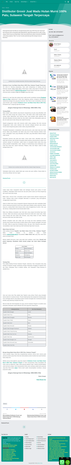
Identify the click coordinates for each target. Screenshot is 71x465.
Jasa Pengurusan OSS (30, 438)
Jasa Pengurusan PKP (42, 438)
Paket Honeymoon (42, 440)
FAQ (7, 1)
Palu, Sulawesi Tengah (16, 362)
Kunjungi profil (56, 45)
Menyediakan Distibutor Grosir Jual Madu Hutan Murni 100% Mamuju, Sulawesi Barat (12, 417)
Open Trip (17, 1)
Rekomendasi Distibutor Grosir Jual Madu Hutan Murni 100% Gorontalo (36, 416)
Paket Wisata (28, 442)
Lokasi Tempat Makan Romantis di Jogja (62, 108)
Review (5, 403)
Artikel (11, 1)
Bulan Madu (40, 436)
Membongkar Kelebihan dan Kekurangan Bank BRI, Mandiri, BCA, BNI (62, 76)
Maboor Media (40, 463)
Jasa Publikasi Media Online (30, 440)
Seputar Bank (29, 444)
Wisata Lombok (41, 448)
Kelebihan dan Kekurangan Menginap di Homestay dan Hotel (63, 118)
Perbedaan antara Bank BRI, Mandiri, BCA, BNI (62, 98)
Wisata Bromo (41, 446)
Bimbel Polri (33, 1)
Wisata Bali (28, 446)
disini (9, 443)
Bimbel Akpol (24, 1)
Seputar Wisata (41, 444)
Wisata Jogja (28, 448)
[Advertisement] (24, 52)
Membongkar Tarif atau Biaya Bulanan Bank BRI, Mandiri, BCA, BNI (62, 87)
